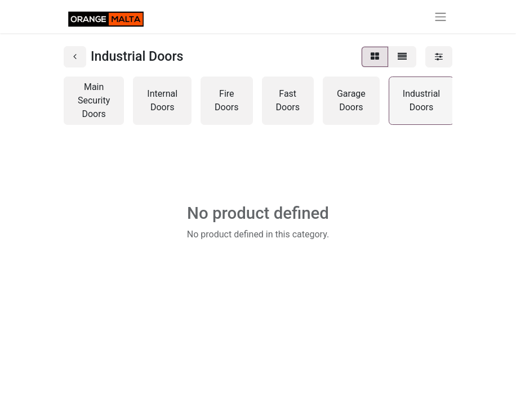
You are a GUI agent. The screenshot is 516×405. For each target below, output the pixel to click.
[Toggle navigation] (440, 16)
